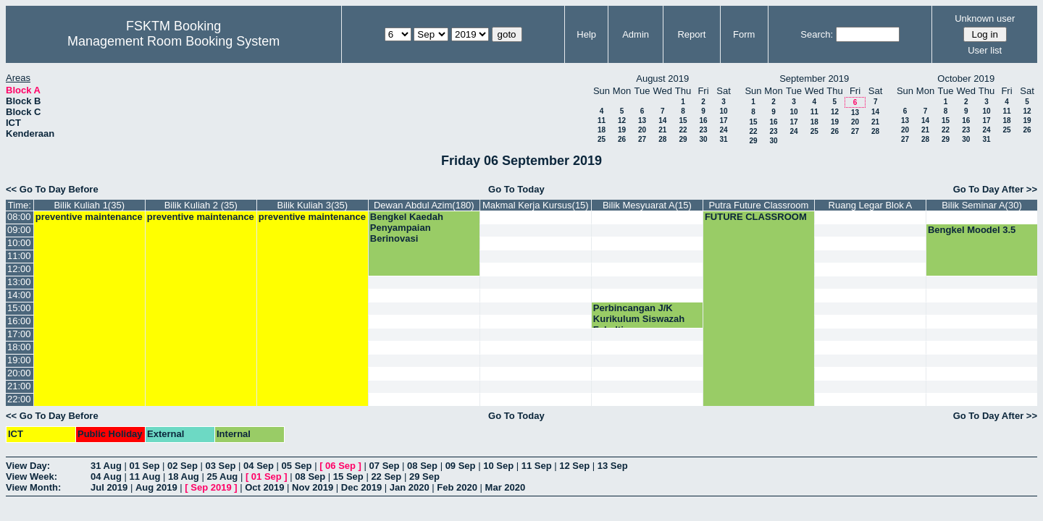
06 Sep (340, 465)
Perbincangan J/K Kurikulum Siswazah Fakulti (638, 318)
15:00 (19, 307)
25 (602, 139)
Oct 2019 (264, 487)
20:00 (19, 373)
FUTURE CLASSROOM (756, 216)
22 (683, 130)
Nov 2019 (312, 487)
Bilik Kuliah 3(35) (312, 205)
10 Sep (498, 465)
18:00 (19, 347)
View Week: (31, 476)
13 (642, 120)
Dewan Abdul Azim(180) (424, 205)
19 (622, 130)
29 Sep (424, 476)
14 (662, 120)
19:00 (19, 360)
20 (642, 130)
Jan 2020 (410, 487)
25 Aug (222, 476)
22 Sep (386, 476)
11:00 (19, 255)
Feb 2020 (457, 487)
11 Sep (537, 465)
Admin (635, 34)
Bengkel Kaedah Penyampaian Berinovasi (406, 227)
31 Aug (106, 465)
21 (662, 130)
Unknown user (985, 18)
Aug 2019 (156, 487)
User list (985, 50)
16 (703, 120)
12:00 (19, 268)
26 (622, 139)
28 (662, 139)
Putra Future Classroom (758, 205)
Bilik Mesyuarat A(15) (647, 205)
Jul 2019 (109, 487)
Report (691, 34)
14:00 (19, 294)
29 (683, 139)
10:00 (19, 242)
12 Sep (574, 465)
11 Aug (144, 476)
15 (683, 120)
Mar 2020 (505, 487)
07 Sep (384, 465)
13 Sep (613, 465)
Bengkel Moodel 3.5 (971, 229)
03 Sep (221, 465)
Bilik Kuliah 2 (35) (201, 205)
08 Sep (422, 465)
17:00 (19, 334)
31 (723, 139)
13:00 (19, 281)
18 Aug (183, 476)
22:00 (19, 399)
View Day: (28, 465)
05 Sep (297, 465)
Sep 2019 (210, 487)
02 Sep (182, 465)
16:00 (19, 320)
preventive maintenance (89, 216)
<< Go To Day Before (52, 189)
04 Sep (258, 465)
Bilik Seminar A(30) (982, 205)
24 (723, 130)
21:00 (19, 386)
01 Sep (144, 465)
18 (602, 130)
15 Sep (348, 476)
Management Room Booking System (173, 41)
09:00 (19, 229)
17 (723, 120)
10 (723, 111)
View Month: (33, 487)
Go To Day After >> (995, 189)
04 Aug (106, 476)
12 (622, 120)
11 (602, 120)
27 (642, 139)
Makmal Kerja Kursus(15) (535, 205)
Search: (816, 34)
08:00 (19, 216)
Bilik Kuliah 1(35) (89, 205)
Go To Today (516, 189)
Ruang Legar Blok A (871, 205)
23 (703, 130)
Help (586, 34)
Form (744, 34)
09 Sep (460, 465)
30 (703, 139)
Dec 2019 (361, 487)
